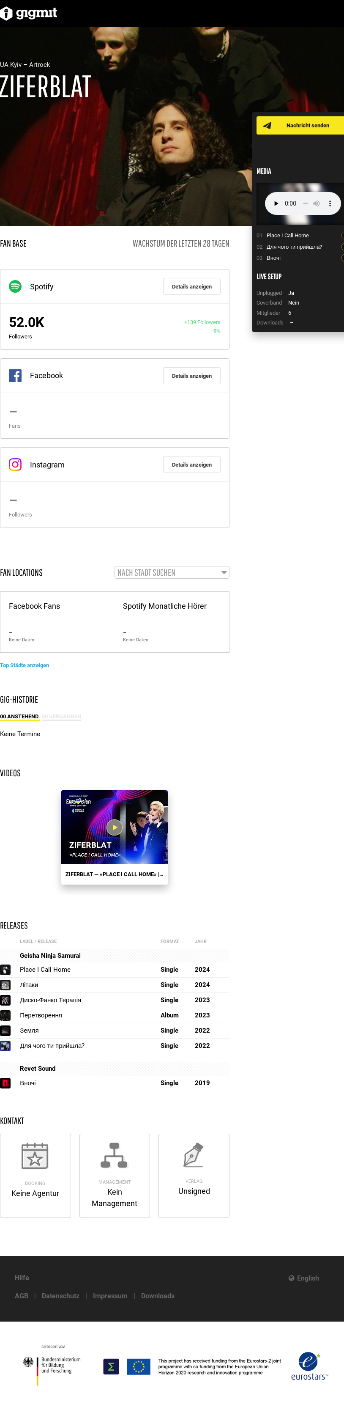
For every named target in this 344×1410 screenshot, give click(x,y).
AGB (21, 1296)
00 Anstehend (20, 716)
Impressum (110, 1296)
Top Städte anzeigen (24, 665)
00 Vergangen (61, 716)
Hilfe (22, 1278)
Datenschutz (60, 1296)
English (308, 1278)
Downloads (158, 1296)
